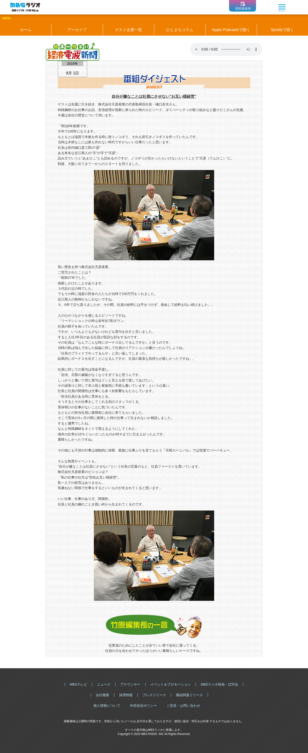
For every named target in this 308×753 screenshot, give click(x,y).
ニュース (103, 684)
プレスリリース (154, 695)
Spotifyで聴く (282, 30)
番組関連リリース (189, 695)
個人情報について (106, 705)
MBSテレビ (78, 684)
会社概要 (102, 695)
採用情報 (126, 695)
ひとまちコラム (179, 30)
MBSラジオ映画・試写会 (219, 684)
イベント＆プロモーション (170, 684)
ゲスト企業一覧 (128, 30)
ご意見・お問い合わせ (183, 705)
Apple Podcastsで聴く (231, 30)
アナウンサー (130, 684)
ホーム (26, 30)
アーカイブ (77, 30)
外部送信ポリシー (143, 705)
